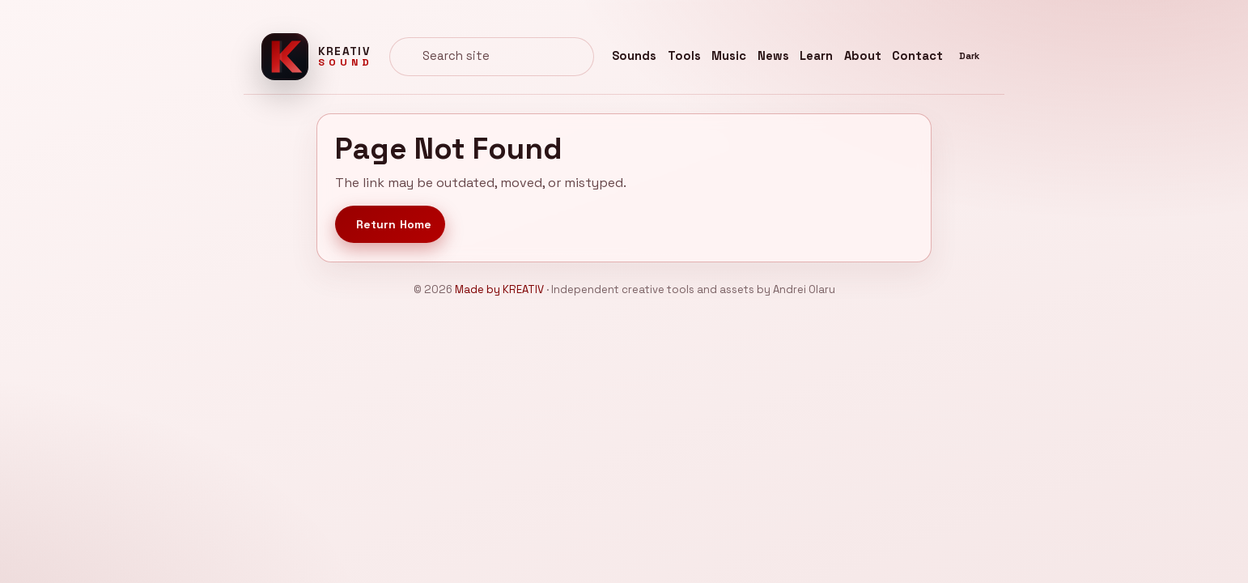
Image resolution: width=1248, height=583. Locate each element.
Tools (684, 56)
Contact (917, 56)
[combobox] (491, 56)
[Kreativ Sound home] (316, 56)
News (773, 56)
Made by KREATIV (499, 289)
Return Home (394, 224)
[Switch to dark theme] (970, 57)
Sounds (634, 56)
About (862, 56)
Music (728, 56)
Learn (816, 56)
